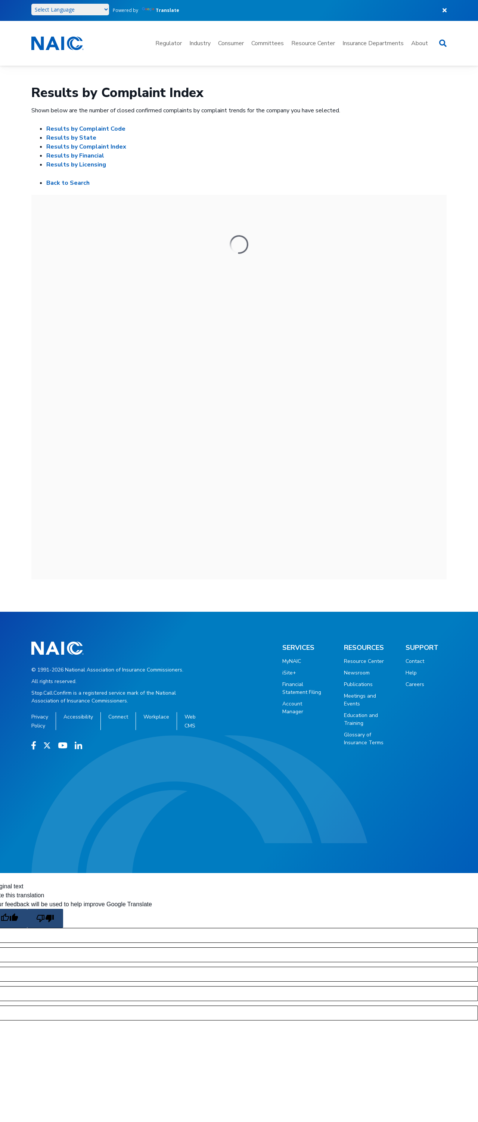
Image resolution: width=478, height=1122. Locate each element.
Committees (267, 43)
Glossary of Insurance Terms (364, 738)
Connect (118, 716)
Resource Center (313, 43)
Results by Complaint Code (85, 129)
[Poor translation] (45, 918)
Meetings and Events (360, 699)
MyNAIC (291, 661)
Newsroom (357, 672)
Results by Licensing (76, 164)
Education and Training (361, 719)
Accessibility (78, 716)
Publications (358, 684)
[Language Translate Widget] (70, 9)
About (419, 43)
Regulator (168, 43)
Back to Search (68, 183)
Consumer (231, 43)
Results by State (71, 138)
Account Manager (292, 707)
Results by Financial (75, 156)
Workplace (156, 716)
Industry (200, 43)
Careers (415, 684)
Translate (160, 10)
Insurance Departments (373, 43)
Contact (415, 661)
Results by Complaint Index (86, 147)
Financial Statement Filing (301, 688)
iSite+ (289, 672)
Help (411, 672)
